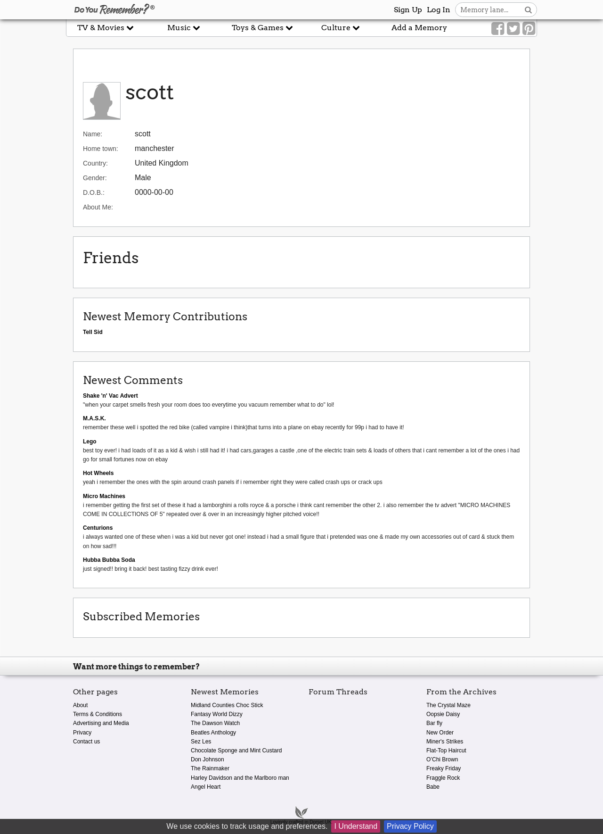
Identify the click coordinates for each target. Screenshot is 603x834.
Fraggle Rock (443, 778)
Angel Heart (205, 787)
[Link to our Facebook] (497, 28)
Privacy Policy (410, 826)
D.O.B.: (94, 192)
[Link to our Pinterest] (528, 28)
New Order (440, 732)
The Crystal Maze (448, 705)
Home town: (100, 148)
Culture (340, 27)
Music (183, 27)
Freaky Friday (443, 768)
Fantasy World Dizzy (217, 714)
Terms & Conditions (97, 714)
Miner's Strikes (444, 741)
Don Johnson (207, 759)
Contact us (86, 741)
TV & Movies (105, 27)
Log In (438, 9)
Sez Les (201, 741)
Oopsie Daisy (443, 714)
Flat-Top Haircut (446, 750)
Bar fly (434, 723)
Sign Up (408, 9)
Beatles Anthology (213, 732)
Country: (95, 163)
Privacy (82, 732)
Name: (92, 134)
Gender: (95, 178)
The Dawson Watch (215, 723)
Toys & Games (262, 27)
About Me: (98, 207)
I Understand (355, 826)
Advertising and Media (101, 723)
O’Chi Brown (442, 759)
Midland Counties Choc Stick (227, 705)
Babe (433, 787)
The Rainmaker (210, 768)
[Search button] (528, 10)
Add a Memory (419, 27)
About (80, 705)
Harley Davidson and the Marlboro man (240, 778)
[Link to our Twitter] (513, 28)
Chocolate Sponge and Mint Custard (236, 750)
